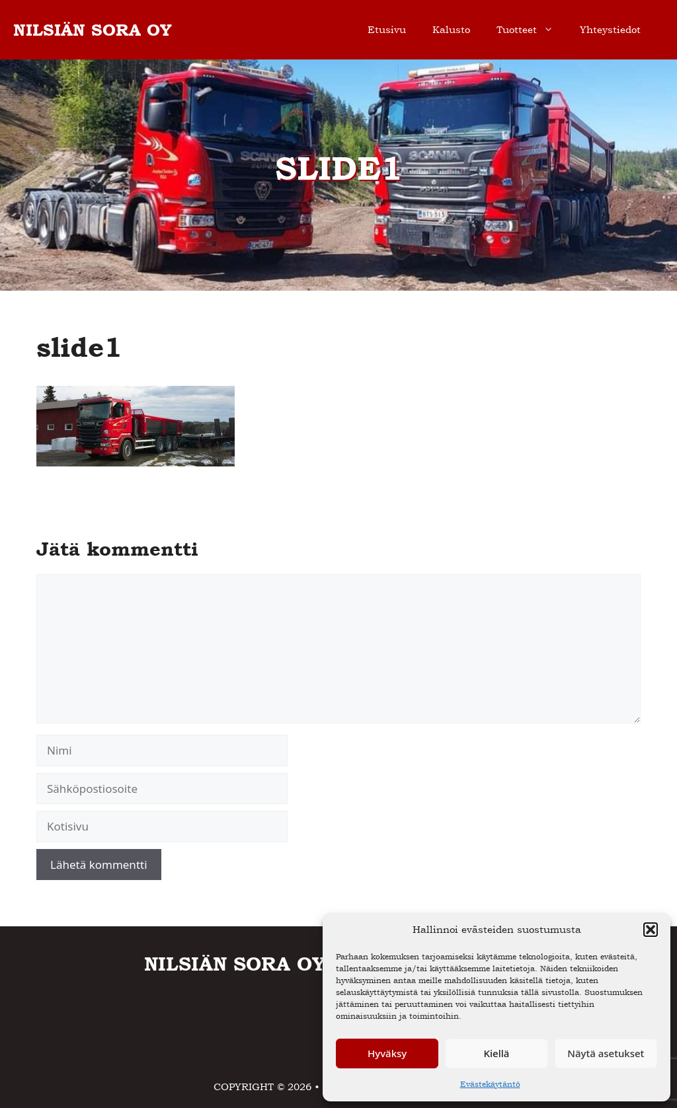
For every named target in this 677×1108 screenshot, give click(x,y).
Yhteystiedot (610, 29)
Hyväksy (387, 1053)
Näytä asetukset (605, 1053)
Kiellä (497, 1053)
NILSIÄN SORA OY (92, 30)
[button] (650, 929)
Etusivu (387, 29)
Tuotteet (532, 29)
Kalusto (451, 29)
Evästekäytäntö (490, 1084)
